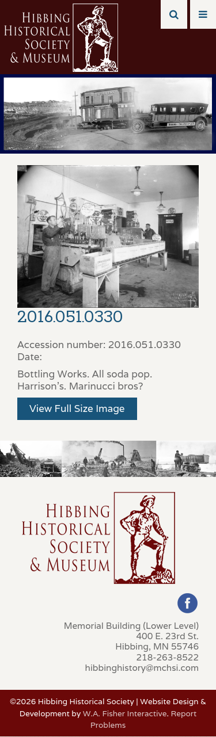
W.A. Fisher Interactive (125, 713)
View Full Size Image (77, 408)
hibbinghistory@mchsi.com (142, 667)
